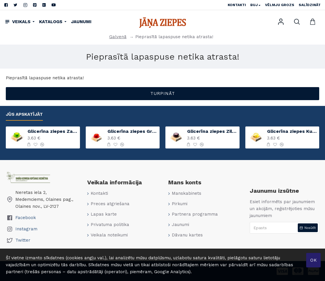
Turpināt (162, 93)
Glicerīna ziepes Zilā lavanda (212, 131)
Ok (313, 260)
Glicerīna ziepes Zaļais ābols (53, 131)
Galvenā (118, 36)
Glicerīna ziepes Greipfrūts (132, 131)
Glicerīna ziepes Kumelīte (292, 131)
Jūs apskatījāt (24, 114)
